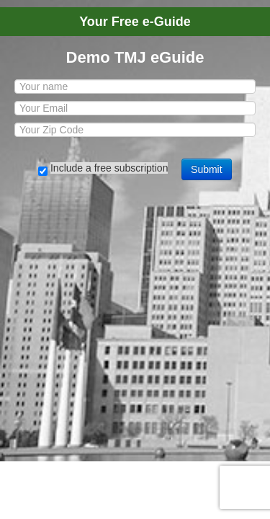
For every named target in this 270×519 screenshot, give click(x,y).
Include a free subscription (109, 168)
